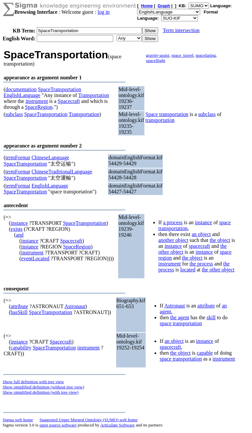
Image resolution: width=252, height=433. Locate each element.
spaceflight (155, 60)
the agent (179, 317)
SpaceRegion (38, 107)
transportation (160, 120)
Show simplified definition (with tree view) (40, 392)
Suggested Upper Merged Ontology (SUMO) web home (89, 419)
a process (172, 222)
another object (173, 240)
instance (19, 223)
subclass (14, 114)
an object (201, 234)
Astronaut (74, 306)
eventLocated (35, 258)
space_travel (183, 55)
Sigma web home (18, 419)
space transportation (181, 323)
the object (220, 240)
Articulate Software (117, 425)
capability (20, 347)
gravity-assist (157, 55)
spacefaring (206, 55)
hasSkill (19, 312)
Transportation (93, 95)
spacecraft (199, 246)
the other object (218, 269)
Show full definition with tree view (33, 381)
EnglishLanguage (22, 95)
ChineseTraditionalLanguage (62, 171)
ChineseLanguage (50, 157)
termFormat (17, 157)
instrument (37, 101)
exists (16, 229)
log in (103, 12)
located (187, 269)
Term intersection (181, 30)
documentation (20, 89)
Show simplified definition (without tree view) (43, 386)
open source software (57, 425)
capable (205, 353)
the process (201, 263)
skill (211, 317)
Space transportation (166, 114)
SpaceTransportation (59, 89)
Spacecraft (69, 101)
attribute (19, 306)
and (19, 235)
